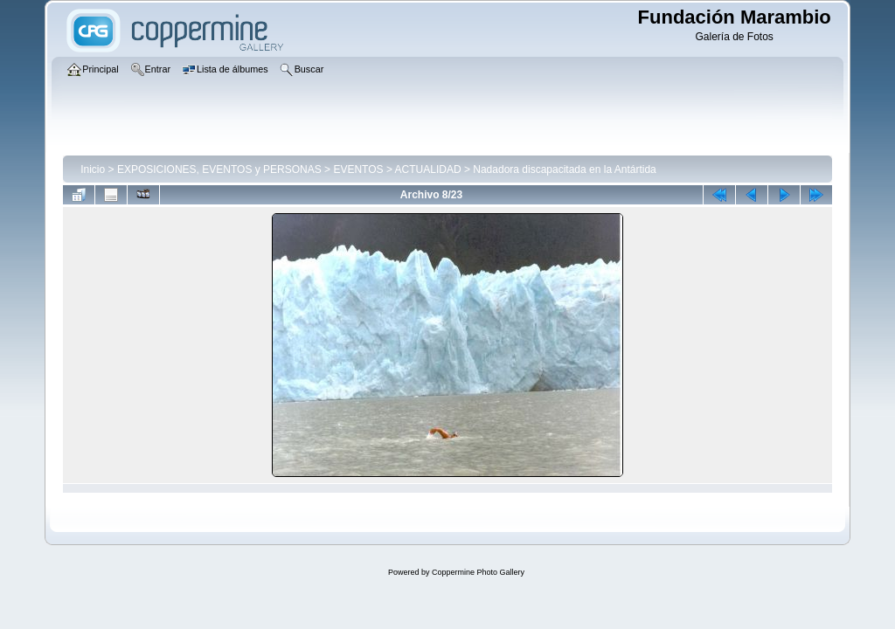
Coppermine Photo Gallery (478, 572)
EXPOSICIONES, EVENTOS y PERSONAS (219, 169)
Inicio (92, 169)
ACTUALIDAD (428, 169)
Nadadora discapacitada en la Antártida (564, 169)
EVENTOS (358, 169)
